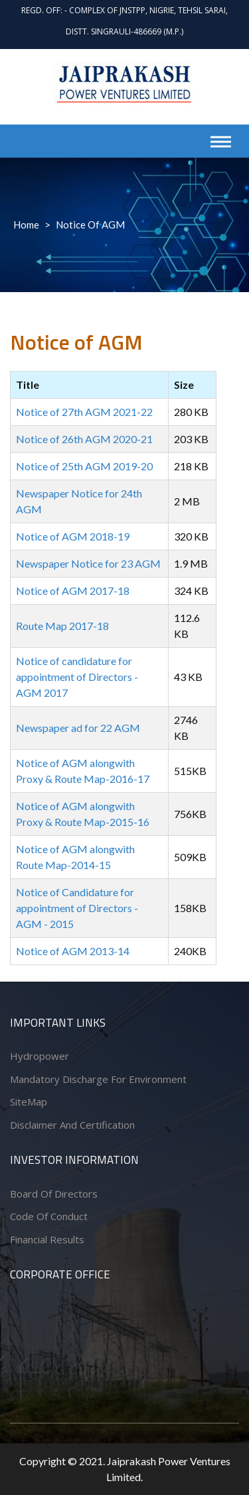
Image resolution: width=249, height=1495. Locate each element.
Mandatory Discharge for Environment (98, 1079)
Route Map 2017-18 (62, 625)
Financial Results (47, 1239)
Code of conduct (49, 1216)
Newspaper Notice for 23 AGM (88, 563)
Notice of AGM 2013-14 (72, 951)
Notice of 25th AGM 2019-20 (84, 466)
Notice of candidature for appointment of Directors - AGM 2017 (77, 676)
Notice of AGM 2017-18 (72, 590)
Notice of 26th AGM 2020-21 (84, 439)
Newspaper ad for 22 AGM (78, 727)
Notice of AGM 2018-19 (72, 536)
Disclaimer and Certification (72, 1124)
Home (26, 225)
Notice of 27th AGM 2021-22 (84, 411)
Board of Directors (54, 1193)
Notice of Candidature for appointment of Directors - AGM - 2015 (77, 908)
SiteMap (28, 1101)
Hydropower (39, 1055)
